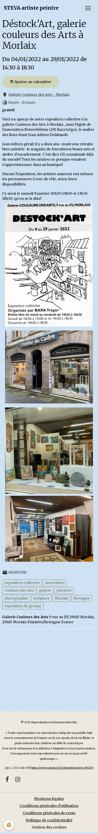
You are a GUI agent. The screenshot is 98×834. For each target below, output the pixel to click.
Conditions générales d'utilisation (49, 806)
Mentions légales (49, 799)
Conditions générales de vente (49, 813)
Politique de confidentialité (49, 820)
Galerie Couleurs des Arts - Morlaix (38, 95)
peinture (64, 590)
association (55, 583)
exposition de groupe (22, 606)
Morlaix (61, 598)
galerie (45, 590)
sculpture (41, 598)
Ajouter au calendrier (30, 82)
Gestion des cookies (49, 827)
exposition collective (22, 583)
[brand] (31, 8)
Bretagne (82, 598)
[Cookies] (9, 825)
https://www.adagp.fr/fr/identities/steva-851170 (62, 767)
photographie (16, 598)
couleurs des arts (19, 590)
